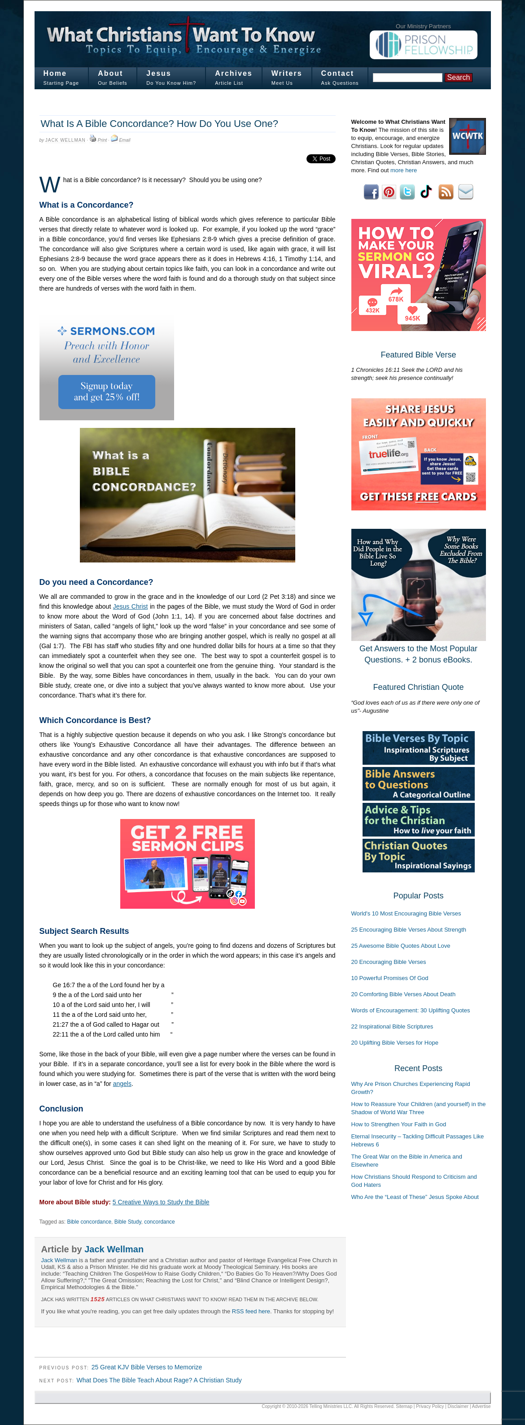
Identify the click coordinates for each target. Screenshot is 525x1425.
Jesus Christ (130, 606)
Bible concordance (89, 1222)
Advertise (481, 1406)
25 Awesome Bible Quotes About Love (401, 945)
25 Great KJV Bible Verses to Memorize (147, 1367)
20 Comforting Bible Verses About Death (403, 994)
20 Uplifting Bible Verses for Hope (394, 1042)
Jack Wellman (65, 140)
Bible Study (127, 1222)
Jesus (158, 73)
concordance (159, 1222)
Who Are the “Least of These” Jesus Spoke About (415, 1197)
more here (403, 170)
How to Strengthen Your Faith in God (398, 1124)
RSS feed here (251, 1311)
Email (124, 140)
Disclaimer (458, 1406)
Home (55, 73)
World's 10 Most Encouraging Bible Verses (406, 913)
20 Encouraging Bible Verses (388, 962)
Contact (337, 73)
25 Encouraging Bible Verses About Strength (409, 929)
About (110, 73)
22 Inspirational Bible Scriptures (392, 1026)
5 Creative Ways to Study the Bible (161, 1202)
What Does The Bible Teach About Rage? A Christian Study (158, 1380)
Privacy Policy (430, 1406)
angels (122, 1083)
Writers (286, 73)
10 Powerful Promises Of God (390, 978)
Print (102, 140)
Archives (234, 73)
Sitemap (404, 1406)
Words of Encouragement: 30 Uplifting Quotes (410, 1010)
